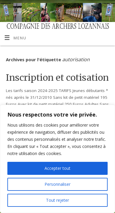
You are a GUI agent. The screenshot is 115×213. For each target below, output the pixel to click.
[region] (57, 159)
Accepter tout (57, 168)
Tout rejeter (57, 200)
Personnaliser (57, 184)
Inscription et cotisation (57, 77)
